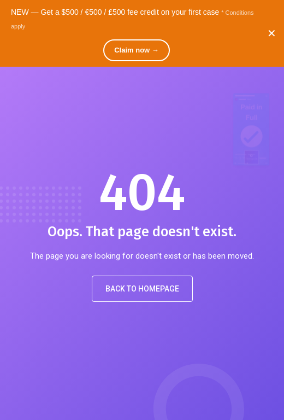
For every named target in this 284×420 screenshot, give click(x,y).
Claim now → (136, 50)
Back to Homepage (142, 288)
